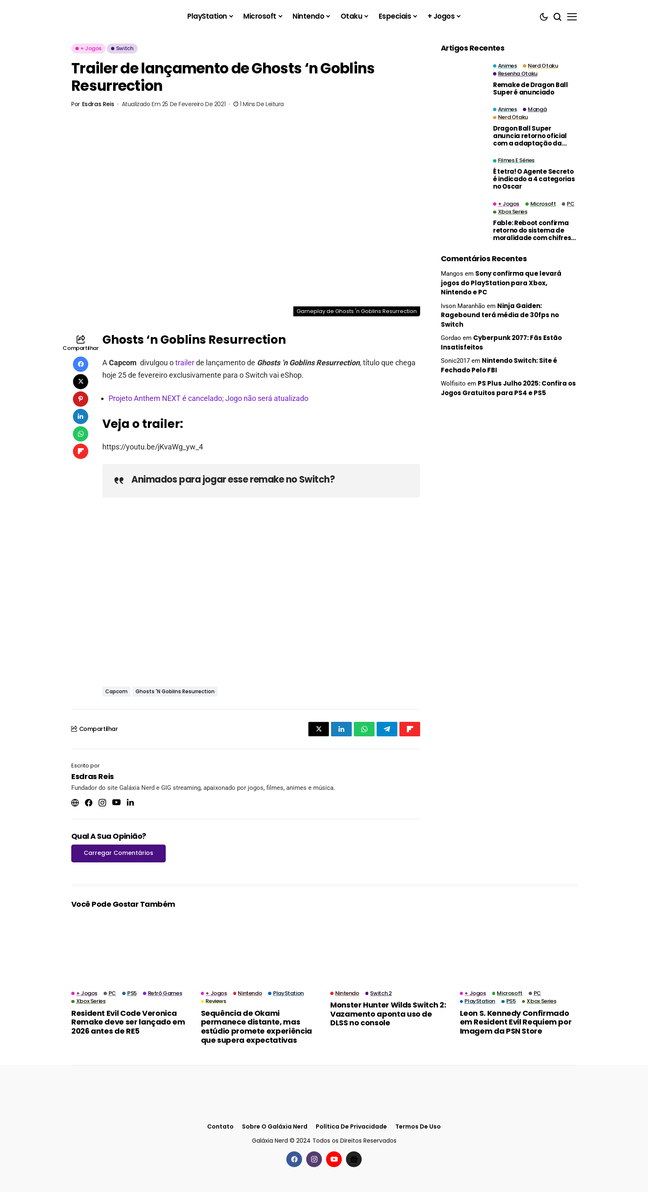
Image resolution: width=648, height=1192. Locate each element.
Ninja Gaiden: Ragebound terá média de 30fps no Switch (500, 315)
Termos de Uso (418, 1126)
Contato (220, 1126)
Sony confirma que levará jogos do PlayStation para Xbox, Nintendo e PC (501, 282)
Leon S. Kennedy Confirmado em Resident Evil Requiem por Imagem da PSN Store (516, 1022)
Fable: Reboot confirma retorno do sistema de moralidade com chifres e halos (534, 230)
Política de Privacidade (351, 1126)
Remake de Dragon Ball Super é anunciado (530, 88)
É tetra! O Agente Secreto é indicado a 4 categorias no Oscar (534, 179)
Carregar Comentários (118, 853)
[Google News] (354, 1159)
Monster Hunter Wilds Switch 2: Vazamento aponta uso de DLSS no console (388, 1014)
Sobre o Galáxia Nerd (274, 1126)
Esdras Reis (98, 104)
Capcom (116, 691)
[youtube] (334, 1159)
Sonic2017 (455, 360)
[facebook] (294, 1159)
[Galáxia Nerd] (112, 16)
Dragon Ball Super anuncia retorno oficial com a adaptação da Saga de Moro (530, 136)
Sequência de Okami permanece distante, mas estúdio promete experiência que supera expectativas (256, 1026)
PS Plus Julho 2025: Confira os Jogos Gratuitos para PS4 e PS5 (508, 388)
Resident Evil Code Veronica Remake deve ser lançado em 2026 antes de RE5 (128, 1022)
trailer (184, 362)
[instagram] (314, 1159)
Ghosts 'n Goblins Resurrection (175, 691)
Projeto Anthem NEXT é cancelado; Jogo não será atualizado (208, 398)
